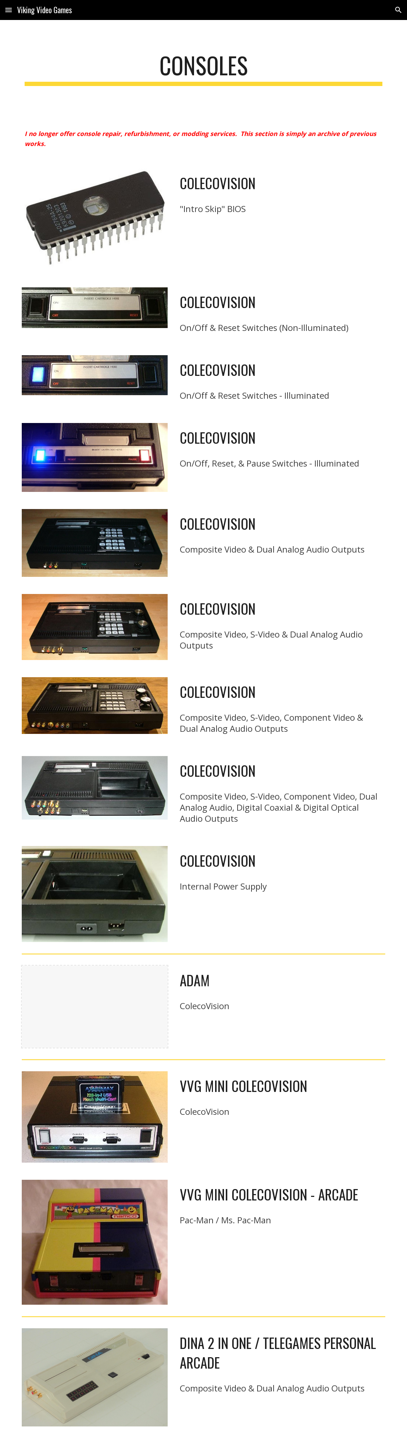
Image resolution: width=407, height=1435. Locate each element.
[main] (203, 69)
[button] (8, 10)
